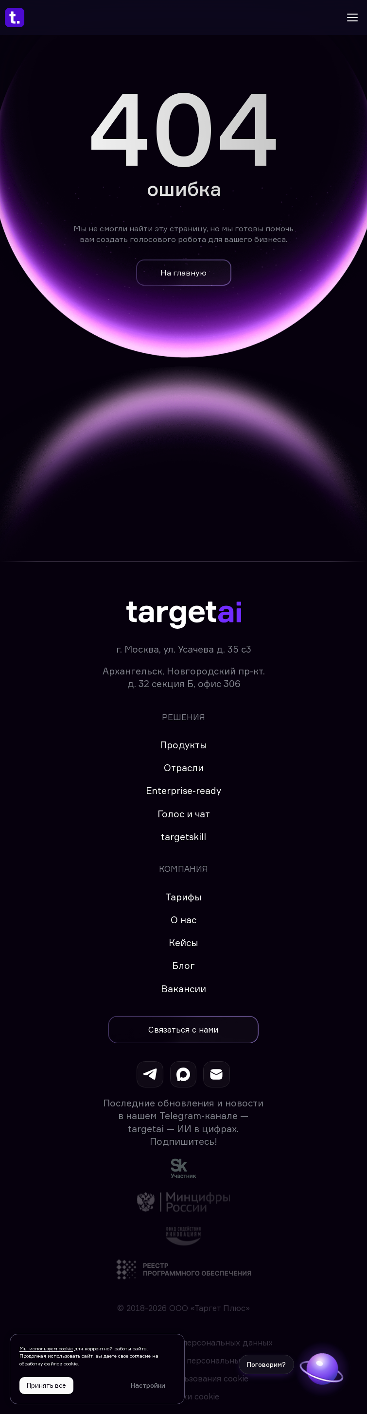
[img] (183, 1167)
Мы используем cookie (46, 1348)
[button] (183, 1030)
